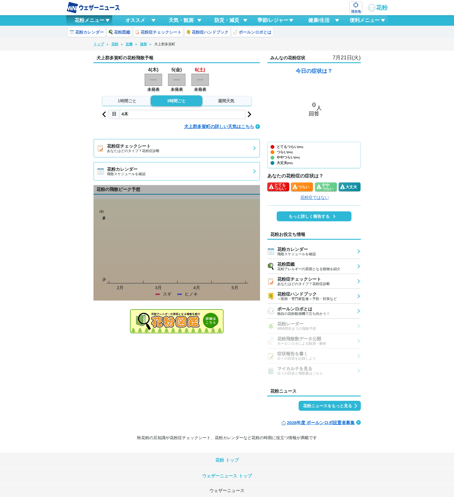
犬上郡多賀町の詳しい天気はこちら (219, 126)
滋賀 (143, 44)
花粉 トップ (226, 460)
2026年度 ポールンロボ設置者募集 (321, 422)
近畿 (129, 44)
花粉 (378, 7)
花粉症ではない (314, 197)
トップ (98, 44)
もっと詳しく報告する (309, 216)
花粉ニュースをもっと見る (327, 405)
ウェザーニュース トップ (227, 475)
